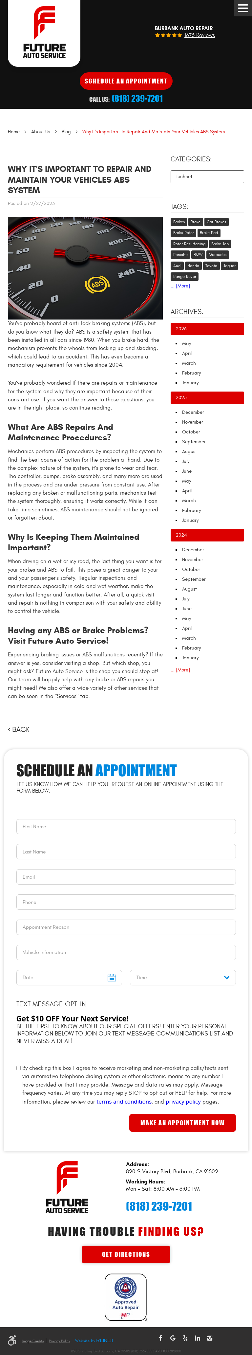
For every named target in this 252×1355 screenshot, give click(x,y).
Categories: (191, 159)
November (192, 422)
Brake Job (220, 244)
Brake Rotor (183, 232)
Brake (195, 222)
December (193, 412)
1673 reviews (199, 35)
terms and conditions (124, 1101)
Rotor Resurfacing (189, 244)
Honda (193, 265)
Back (21, 729)
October (191, 432)
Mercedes (217, 254)
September (194, 442)
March (189, 363)
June (187, 471)
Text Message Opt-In (51, 1004)
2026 (181, 329)
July (185, 461)
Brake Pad (209, 232)
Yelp (185, 1338)
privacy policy (183, 1101)
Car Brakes (216, 222)
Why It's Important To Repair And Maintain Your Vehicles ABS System (153, 132)
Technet (184, 176)
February (191, 373)
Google (173, 1338)
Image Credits (33, 1341)
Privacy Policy (59, 1341)
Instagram (209, 1338)
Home (14, 132)
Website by (94, 1341)
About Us (40, 132)
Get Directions (126, 1254)
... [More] (180, 286)
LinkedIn (197, 1338)
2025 (181, 397)
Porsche (180, 254)
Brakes (179, 222)
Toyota (211, 265)
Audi (177, 265)
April (187, 353)
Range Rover (184, 276)
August (189, 451)
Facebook (160, 1338)
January (190, 383)
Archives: (187, 312)
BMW (198, 254)
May (186, 343)
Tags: (179, 207)
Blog (66, 132)
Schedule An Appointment (126, 81)
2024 (181, 535)
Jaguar (229, 265)
